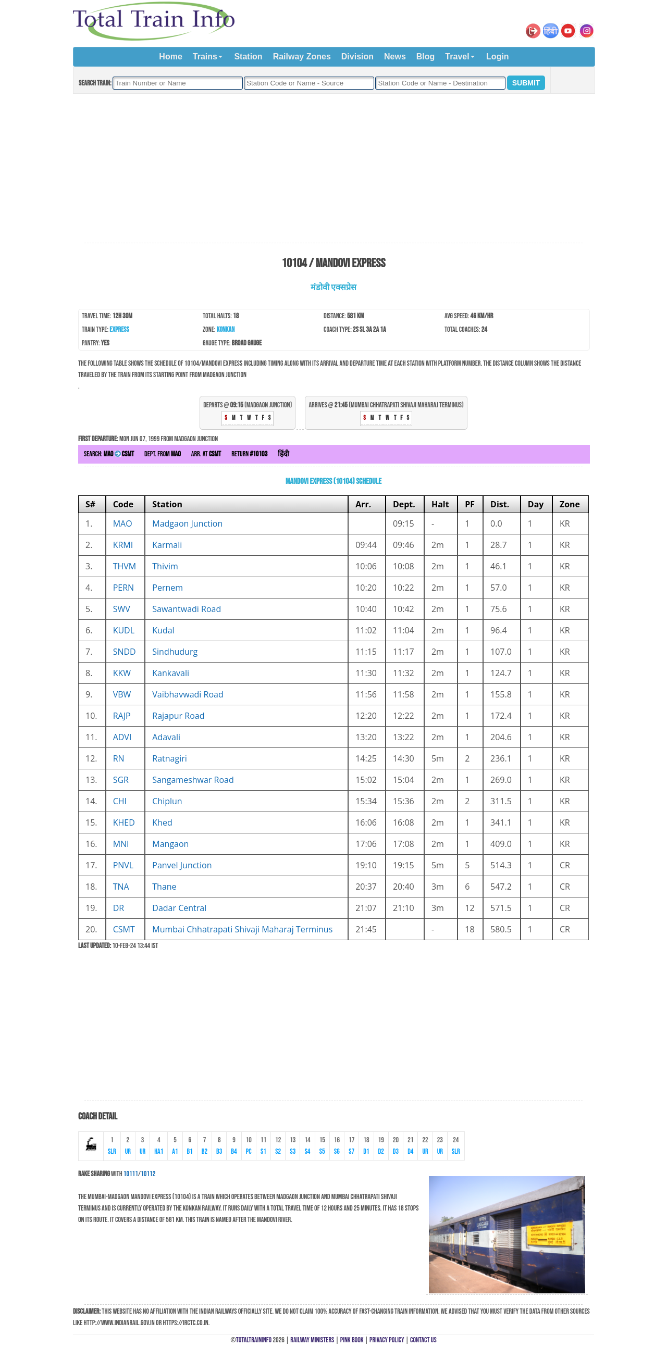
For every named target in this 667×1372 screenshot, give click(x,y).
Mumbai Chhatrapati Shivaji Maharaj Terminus (242, 929)
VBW (122, 694)
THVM (125, 566)
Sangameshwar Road (192, 779)
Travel (457, 56)
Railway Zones (302, 56)
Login (497, 56)
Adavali (166, 737)
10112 (148, 1173)
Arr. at (206, 454)
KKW (122, 673)
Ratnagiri (169, 758)
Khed (162, 822)
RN (119, 758)
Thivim (165, 566)
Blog (425, 56)
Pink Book (352, 1340)
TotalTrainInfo (253, 1340)
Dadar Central (179, 908)
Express (119, 329)
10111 (130, 1173)
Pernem (167, 587)
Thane (164, 886)
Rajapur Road (178, 715)
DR (118, 908)
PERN (123, 587)
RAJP (122, 715)
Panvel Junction (182, 865)
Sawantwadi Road (186, 609)
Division (357, 56)
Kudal (163, 630)
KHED (124, 822)
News (395, 56)
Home (170, 56)
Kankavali (170, 673)
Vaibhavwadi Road (187, 694)
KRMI (123, 545)
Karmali (167, 545)
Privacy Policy (386, 1340)
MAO (122, 523)
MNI (121, 844)
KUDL (123, 630)
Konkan (226, 329)
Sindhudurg (174, 651)
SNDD (124, 651)
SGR (121, 779)
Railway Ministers (312, 1340)
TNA (121, 886)
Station (248, 56)
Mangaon (170, 844)
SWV (121, 609)
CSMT (124, 929)
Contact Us (423, 1340)
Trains (205, 56)
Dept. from (162, 454)
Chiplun (167, 801)
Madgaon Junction (187, 523)
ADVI (122, 737)
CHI (120, 801)
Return (249, 454)
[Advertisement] (333, 169)
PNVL (123, 865)
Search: (109, 454)
